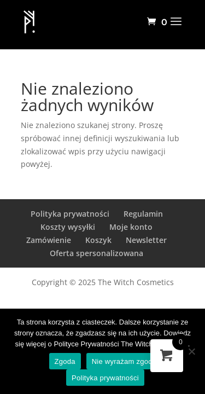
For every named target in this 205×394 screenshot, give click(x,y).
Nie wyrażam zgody (124, 361)
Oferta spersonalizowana (96, 253)
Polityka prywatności (70, 213)
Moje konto (131, 227)
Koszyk (98, 240)
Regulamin (143, 213)
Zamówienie (48, 240)
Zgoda (65, 361)
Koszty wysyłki (67, 227)
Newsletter (146, 240)
